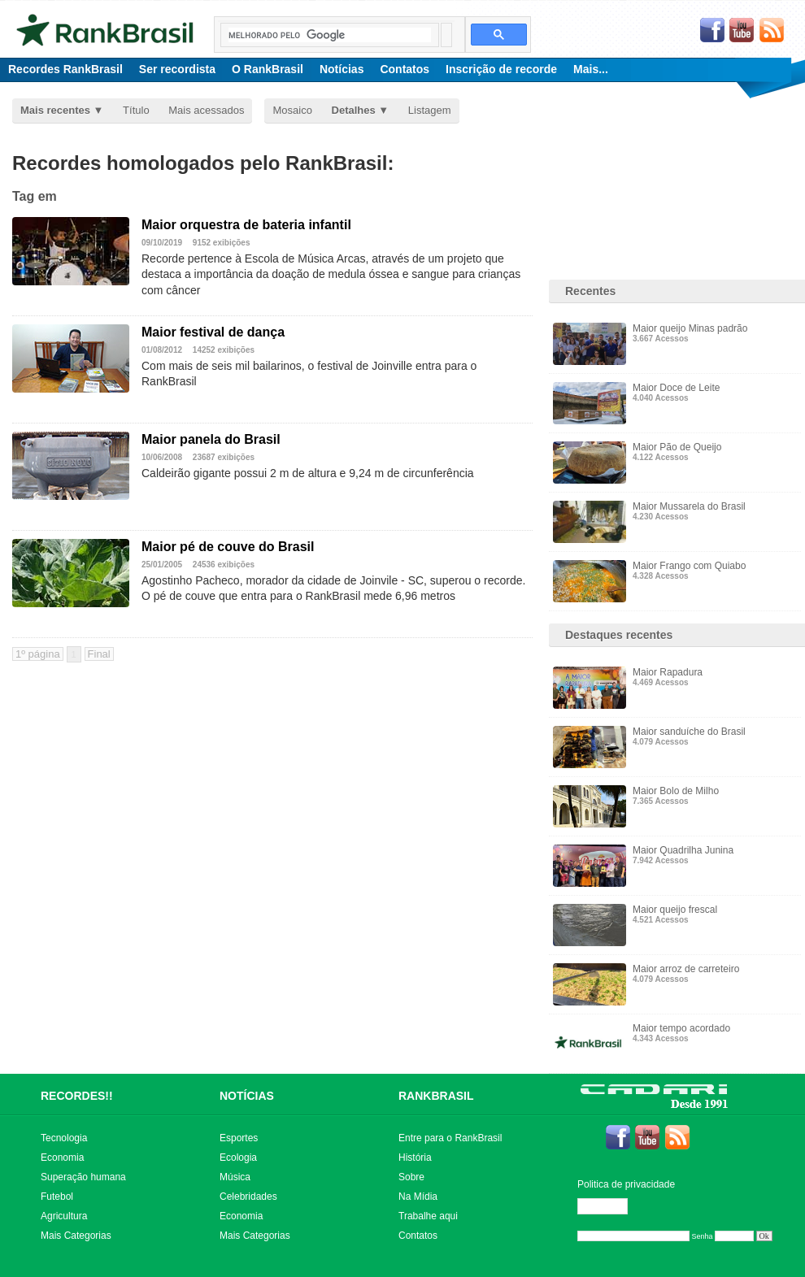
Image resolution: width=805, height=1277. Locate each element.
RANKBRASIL (436, 1095)
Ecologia (238, 1157)
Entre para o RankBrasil (450, 1138)
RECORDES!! (77, 1095)
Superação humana (83, 1177)
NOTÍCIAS (247, 1095)
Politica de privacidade (626, 1184)
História (415, 1157)
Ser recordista (177, 69)
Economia (62, 1157)
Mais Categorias (76, 1235)
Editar (610, 1206)
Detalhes (354, 110)
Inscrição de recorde (501, 69)
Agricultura (64, 1216)
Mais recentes (55, 110)
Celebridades (248, 1196)
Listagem (429, 110)
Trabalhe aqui (428, 1216)
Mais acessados (206, 110)
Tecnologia (64, 1138)
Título (136, 110)
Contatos (404, 69)
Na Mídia (417, 1196)
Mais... (590, 69)
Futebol (57, 1196)
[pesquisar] (329, 35)
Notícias (341, 69)
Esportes (239, 1138)
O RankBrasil (267, 69)
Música (235, 1177)
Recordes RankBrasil (65, 69)
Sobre (411, 1177)
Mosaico (291, 110)
